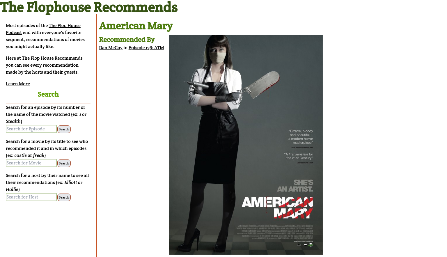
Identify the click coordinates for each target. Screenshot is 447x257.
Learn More (18, 84)
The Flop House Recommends (52, 58)
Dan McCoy (111, 48)
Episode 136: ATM (146, 48)
